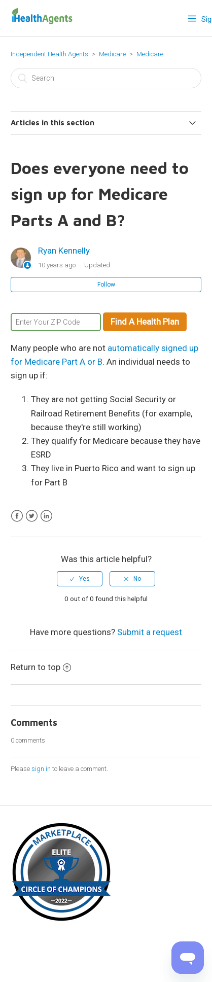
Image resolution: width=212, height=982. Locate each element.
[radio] (79, 578)
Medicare (113, 54)
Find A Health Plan (145, 322)
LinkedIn (46, 516)
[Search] (106, 78)
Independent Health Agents (49, 54)
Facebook (17, 516)
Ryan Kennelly (64, 251)
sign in (41, 769)
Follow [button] (106, 284)
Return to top (41, 667)
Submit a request (149, 632)
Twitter (31, 516)
